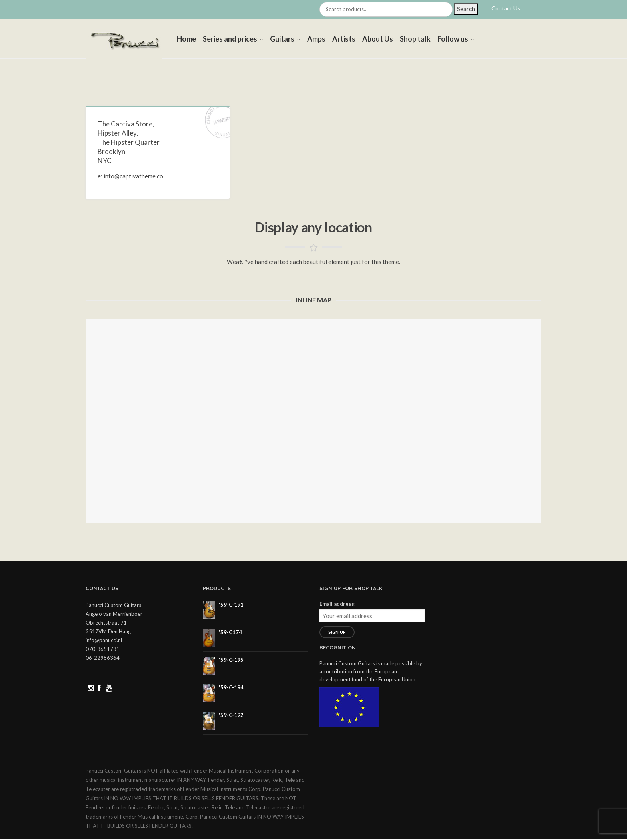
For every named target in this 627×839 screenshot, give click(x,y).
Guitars (282, 38)
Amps (316, 38)
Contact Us (505, 8)
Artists (343, 38)
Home (186, 38)
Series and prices (230, 38)
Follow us (452, 38)
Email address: (337, 604)
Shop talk (415, 38)
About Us (377, 38)
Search (466, 8)
